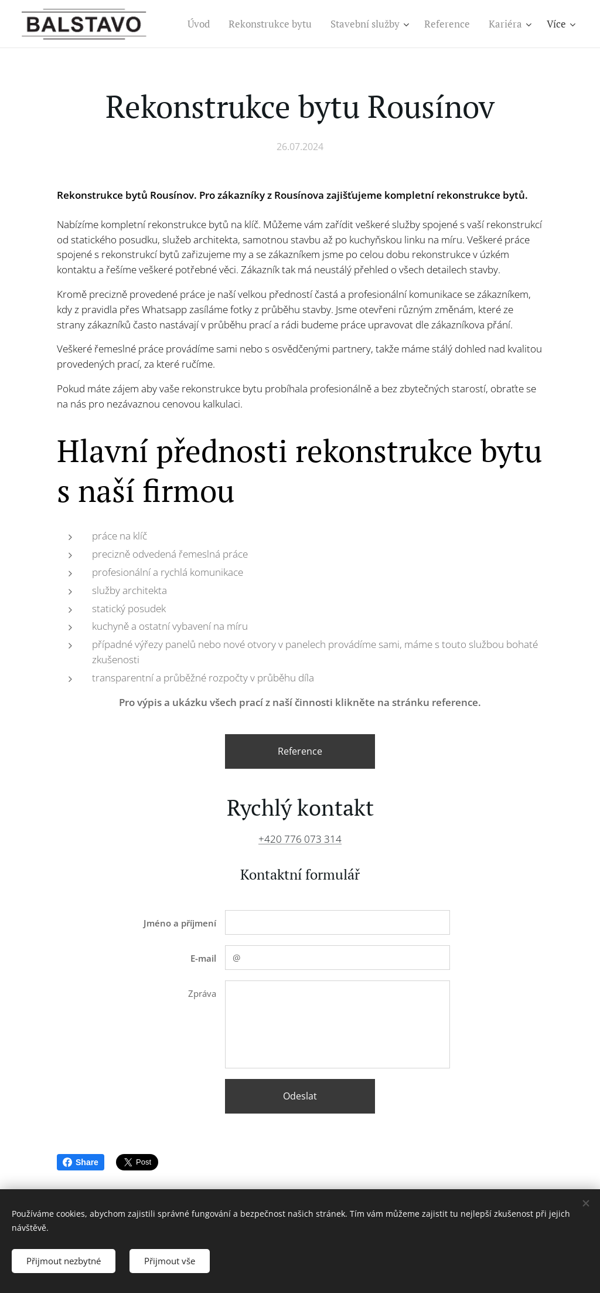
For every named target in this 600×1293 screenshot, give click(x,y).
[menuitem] (202, 24)
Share (80, 1162)
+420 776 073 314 (300, 838)
